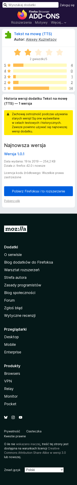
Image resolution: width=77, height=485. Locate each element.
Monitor (11, 396)
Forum (9, 300)
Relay (9, 389)
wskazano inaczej (28, 444)
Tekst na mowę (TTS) (33, 34)
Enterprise (12, 352)
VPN (8, 381)
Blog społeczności (19, 293)
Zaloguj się (67, 5)
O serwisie (13, 254)
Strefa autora (15, 277)
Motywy (41, 22)
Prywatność (12, 431)
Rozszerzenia (21, 22)
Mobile (10, 344)
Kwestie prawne (15, 436)
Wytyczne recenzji (20, 315)
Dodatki (11, 247)
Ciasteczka (33, 431)
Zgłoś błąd (13, 308)
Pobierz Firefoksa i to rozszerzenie (38, 191)
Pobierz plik (12, 201)
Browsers (12, 373)
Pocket (10, 404)
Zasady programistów (22, 285)
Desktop (11, 337)
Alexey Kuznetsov (41, 39)
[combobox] (30, 5)
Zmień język (12, 470)
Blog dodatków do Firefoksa (28, 262)
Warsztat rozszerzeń (21, 270)
